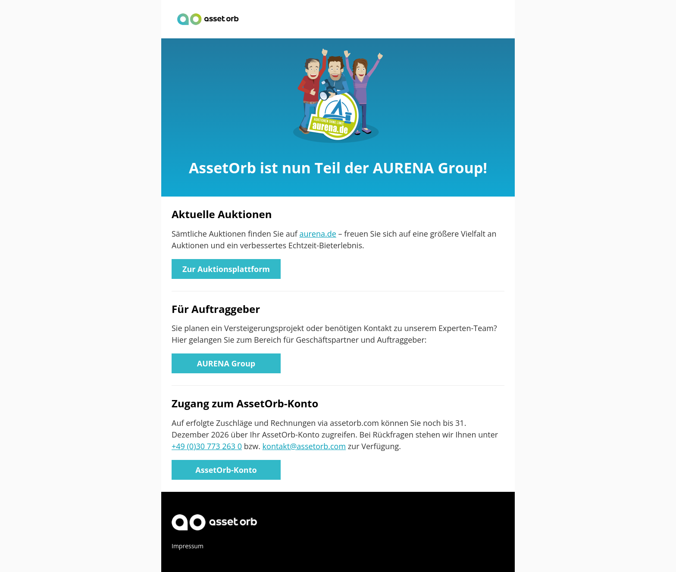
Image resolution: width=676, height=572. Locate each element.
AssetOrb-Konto (226, 470)
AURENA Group (226, 363)
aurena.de (317, 233)
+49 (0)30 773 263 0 (207, 446)
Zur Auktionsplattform (226, 269)
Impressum (187, 546)
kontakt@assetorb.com (304, 446)
